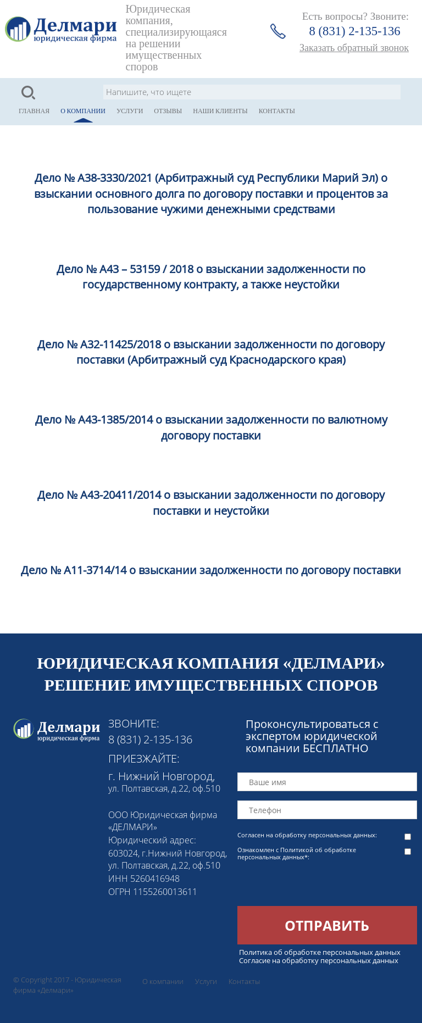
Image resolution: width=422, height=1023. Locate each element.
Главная (34, 111)
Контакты (277, 111)
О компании (83, 111)
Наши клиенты (220, 111)
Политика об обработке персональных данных (320, 952)
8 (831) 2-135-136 (355, 31)
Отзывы (168, 111)
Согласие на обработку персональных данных (318, 960)
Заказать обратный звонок (354, 47)
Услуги (129, 111)
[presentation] (320, 884)
